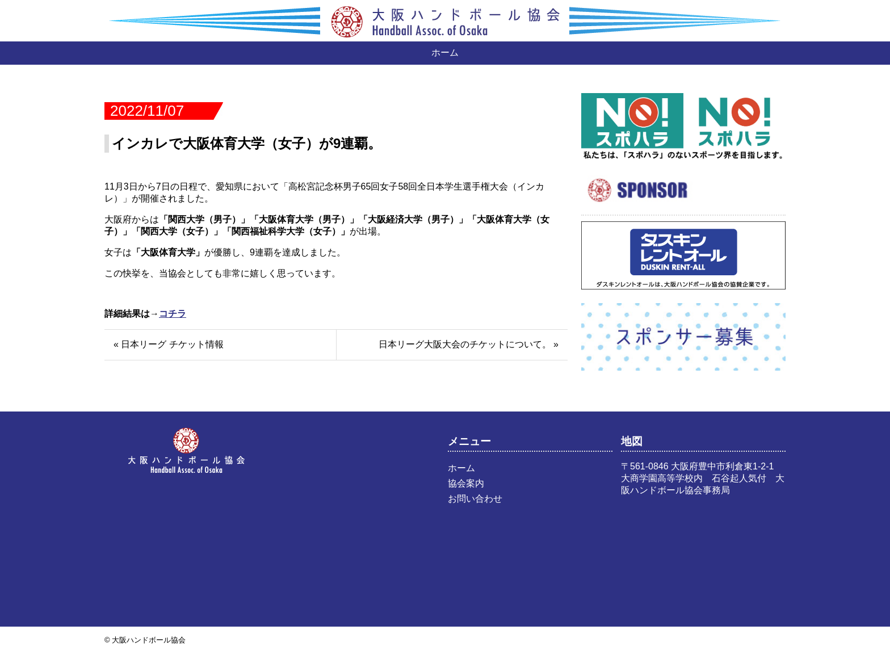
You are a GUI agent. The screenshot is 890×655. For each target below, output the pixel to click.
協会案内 (466, 483)
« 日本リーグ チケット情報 (169, 344)
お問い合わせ (475, 498)
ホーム (445, 52)
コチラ (172, 313)
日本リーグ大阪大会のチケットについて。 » (469, 344)
